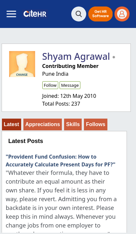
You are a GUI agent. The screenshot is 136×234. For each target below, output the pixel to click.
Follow (50, 85)
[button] (100, 13)
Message (70, 85)
